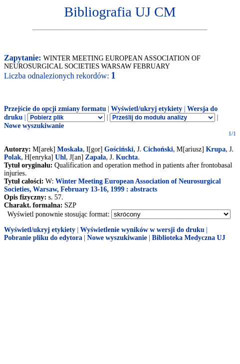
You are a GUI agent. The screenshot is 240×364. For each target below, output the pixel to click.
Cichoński (158, 149)
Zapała (95, 157)
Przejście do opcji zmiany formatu (55, 108)
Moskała (70, 149)
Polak (12, 157)
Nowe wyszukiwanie (34, 126)
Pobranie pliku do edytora (43, 238)
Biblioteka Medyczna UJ (189, 238)
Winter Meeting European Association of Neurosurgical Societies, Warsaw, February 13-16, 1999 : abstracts (112, 185)
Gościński (118, 149)
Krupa (216, 149)
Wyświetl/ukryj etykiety (146, 108)
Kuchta (127, 157)
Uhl (60, 157)
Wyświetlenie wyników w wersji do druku (142, 230)
